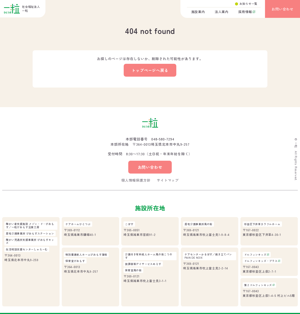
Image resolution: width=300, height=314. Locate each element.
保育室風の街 (133, 270)
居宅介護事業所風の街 (198, 224)
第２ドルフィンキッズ (258, 285)
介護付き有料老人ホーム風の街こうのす (148, 256)
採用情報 (245, 11)
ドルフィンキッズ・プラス (261, 260)
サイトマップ (168, 180)
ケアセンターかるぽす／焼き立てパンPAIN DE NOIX (208, 256)
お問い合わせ (282, 9)
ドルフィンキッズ (255, 254)
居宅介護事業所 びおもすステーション (30, 233)
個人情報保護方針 (135, 180)
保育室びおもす (75, 260)
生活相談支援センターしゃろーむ (27, 249)
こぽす (129, 224)
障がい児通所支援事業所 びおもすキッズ (30, 241)
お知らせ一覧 (248, 4)
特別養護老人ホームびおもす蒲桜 (86, 254)
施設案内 (198, 11)
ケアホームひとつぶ (77, 224)
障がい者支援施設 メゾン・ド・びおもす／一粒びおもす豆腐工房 (30, 225)
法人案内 (221, 11)
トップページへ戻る (150, 70)
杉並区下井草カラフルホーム (262, 224)
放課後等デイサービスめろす (143, 263)
